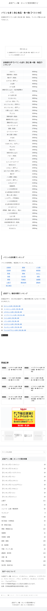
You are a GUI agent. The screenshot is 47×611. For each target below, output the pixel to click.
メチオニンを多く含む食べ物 (13, 312)
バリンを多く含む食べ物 (11, 321)
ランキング (5, 335)
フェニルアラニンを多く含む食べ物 (15, 330)
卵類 (8, 279)
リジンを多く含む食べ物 (11, 318)
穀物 (23, 267)
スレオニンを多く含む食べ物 (13, 327)
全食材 (9, 267)
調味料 (38, 282)
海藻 (8, 276)
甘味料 (9, 270)
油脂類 (38, 279)
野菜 (8, 273)
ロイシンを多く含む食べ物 (12, 306)
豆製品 (23, 270)
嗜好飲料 (23, 282)
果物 (23, 273)
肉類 (38, 276)
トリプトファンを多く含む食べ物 (14, 315)
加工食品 (8, 285)
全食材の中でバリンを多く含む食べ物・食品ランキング (24, 52)
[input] (23, 452)
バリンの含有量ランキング (17, 55)
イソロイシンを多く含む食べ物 (13, 309)
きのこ (38, 273)
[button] (44, 452)
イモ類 (38, 267)
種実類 (38, 270)
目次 (21, 49)
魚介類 (23, 276)
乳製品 (23, 279)
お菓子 (9, 282)
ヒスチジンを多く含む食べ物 (13, 324)
